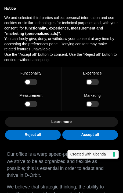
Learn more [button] (61, 122)
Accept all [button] (90, 134)
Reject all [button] (33, 134)
